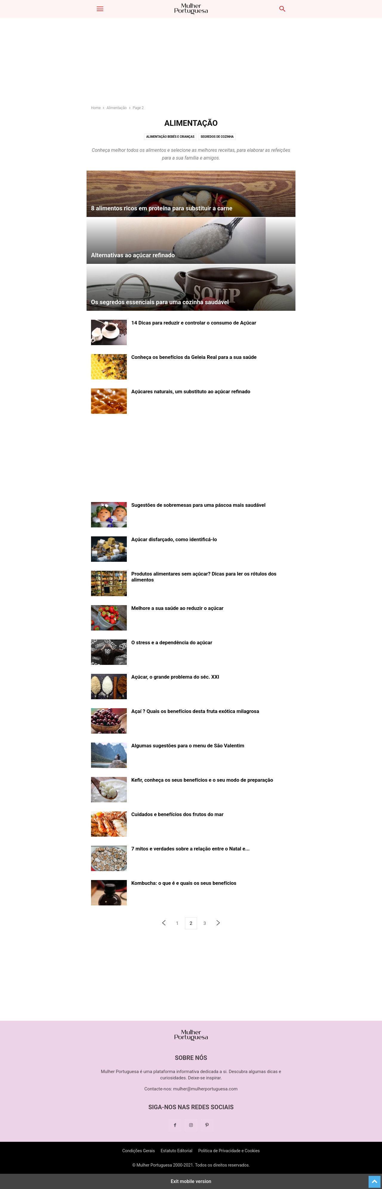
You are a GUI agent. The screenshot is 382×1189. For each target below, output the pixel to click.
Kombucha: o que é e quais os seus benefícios (183, 883)
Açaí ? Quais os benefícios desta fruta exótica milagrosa (195, 711)
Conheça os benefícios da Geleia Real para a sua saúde (194, 357)
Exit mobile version (191, 1181)
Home (96, 108)
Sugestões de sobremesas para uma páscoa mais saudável (198, 505)
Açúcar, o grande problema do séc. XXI (175, 677)
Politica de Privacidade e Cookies (229, 1150)
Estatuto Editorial (176, 1150)
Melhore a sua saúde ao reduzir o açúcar (177, 608)
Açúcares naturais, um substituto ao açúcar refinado (190, 391)
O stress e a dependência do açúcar (171, 642)
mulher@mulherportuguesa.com (205, 1089)
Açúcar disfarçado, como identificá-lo (174, 539)
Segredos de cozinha (217, 136)
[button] (100, 9)
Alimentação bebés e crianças (170, 136)
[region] (191, 64)
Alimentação (117, 108)
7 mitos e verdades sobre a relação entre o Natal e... (190, 849)
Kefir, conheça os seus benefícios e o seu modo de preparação (202, 780)
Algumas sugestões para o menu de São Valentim (187, 746)
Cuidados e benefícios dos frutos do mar (177, 814)
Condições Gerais (138, 1150)
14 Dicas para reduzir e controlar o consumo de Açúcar (193, 323)
